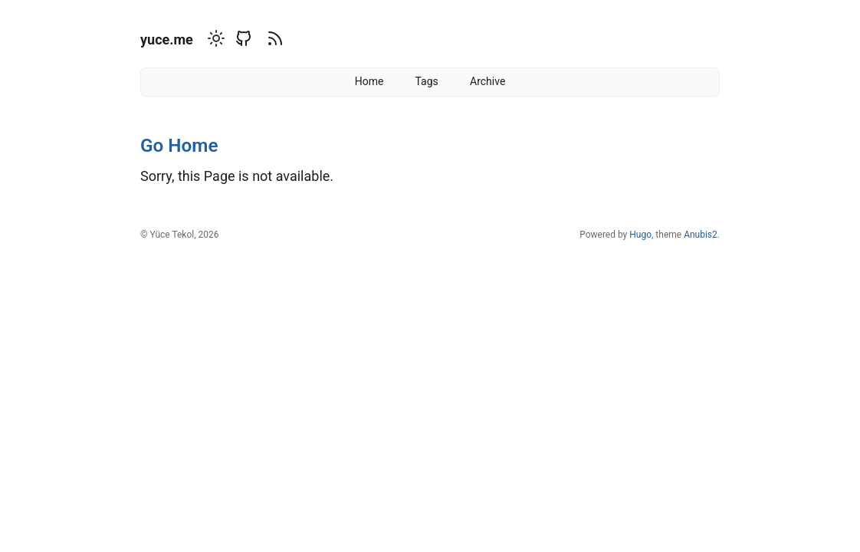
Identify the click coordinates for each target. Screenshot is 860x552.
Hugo (640, 234)
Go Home (179, 145)
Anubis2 (700, 234)
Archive (487, 81)
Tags (426, 81)
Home (369, 81)
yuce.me (166, 39)
